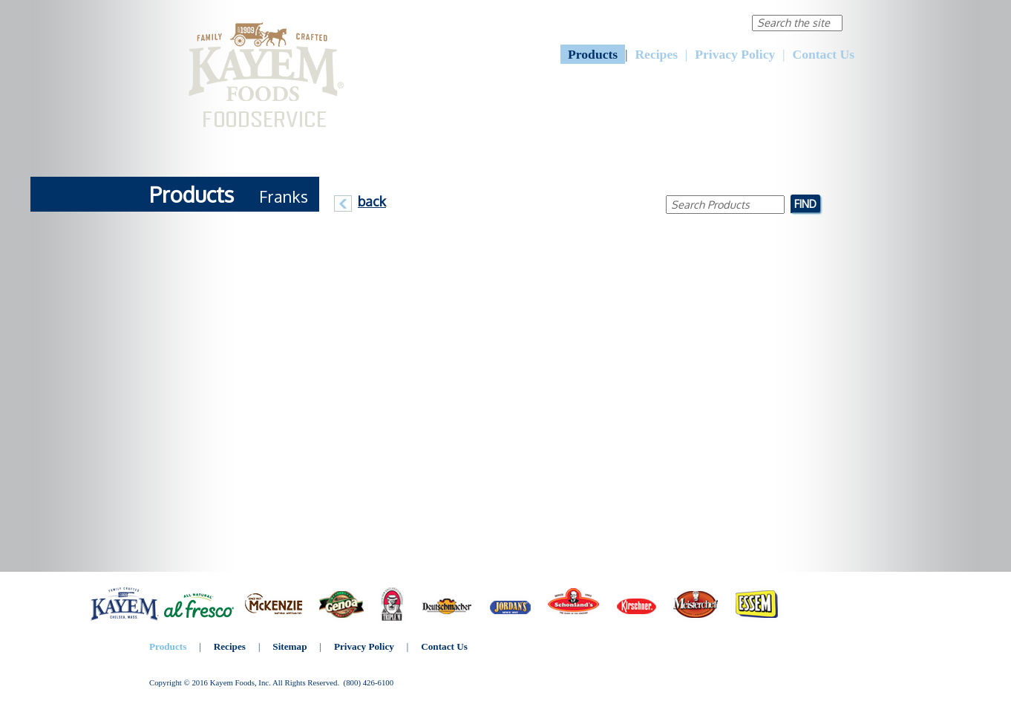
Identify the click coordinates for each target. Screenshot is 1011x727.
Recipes (656, 54)
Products (593, 54)
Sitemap (289, 646)
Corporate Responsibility (675, 22)
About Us (579, 22)
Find (805, 203)
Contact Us (823, 54)
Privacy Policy (735, 54)
